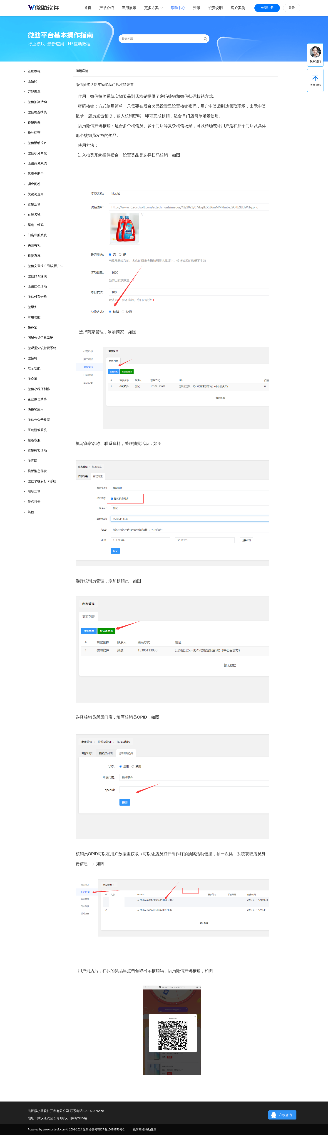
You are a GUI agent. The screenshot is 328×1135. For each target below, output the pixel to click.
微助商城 (138, 1129)
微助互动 (150, 1129)
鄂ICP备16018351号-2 (110, 1129)
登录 (291, 8)
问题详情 (82, 71)
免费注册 (267, 8)
